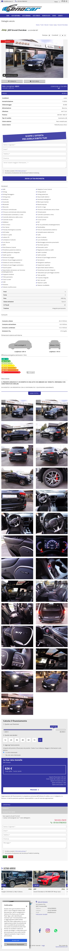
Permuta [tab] (6, 808)
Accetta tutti (15, 940)
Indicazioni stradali (41, 914)
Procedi (34, 790)
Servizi (54, 15)
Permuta (12, 81)
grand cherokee (63, 25)
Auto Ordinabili (26, 15)
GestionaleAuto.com (62, 947)
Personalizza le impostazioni (15, 944)
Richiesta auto (46, 15)
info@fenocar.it (8, 1)
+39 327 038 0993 (51, 910)
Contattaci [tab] (6, 805)
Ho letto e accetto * (16, 171)
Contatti (60, 15)
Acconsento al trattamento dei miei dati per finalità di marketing (22, 173)
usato (51, 25)
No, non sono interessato (13, 755)
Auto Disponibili (16, 15)
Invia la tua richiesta (34, 178)
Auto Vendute (36, 15)
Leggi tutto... (34, 393)
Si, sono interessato (11, 752)
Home (7, 15)
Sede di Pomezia (43, 902)
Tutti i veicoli (44, 25)
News (56, 2)
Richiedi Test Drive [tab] (9, 812)
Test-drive (34, 81)
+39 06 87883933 (22, 1)
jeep (55, 25)
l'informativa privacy (20, 171)
